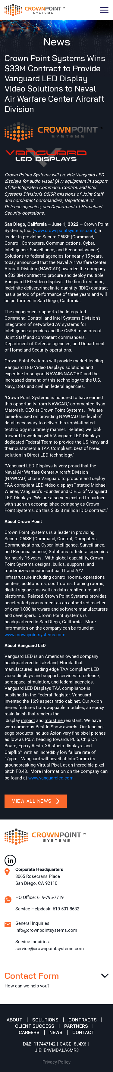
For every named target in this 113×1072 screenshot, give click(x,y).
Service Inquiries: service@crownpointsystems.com (49, 945)
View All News (35, 801)
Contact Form (32, 975)
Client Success (34, 1026)
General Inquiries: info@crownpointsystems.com (46, 927)
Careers (29, 1032)
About (14, 1020)
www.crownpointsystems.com (64, 230)
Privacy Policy (56, 1062)
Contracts (82, 1020)
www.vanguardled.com (51, 778)
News (55, 1032)
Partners (76, 1026)
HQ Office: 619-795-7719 (39, 897)
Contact (83, 1032)
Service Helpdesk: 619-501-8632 (47, 909)
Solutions (45, 1020)
